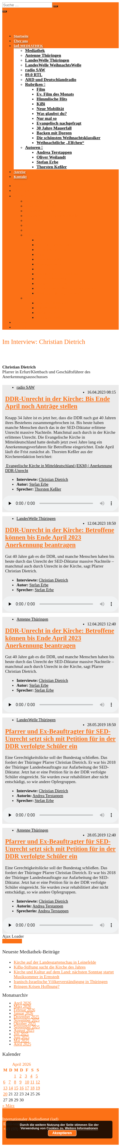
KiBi (41, 104)
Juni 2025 (21, 1037)
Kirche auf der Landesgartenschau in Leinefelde (55, 962)
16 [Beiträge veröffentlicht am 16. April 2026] (21, 1088)
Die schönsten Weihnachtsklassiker (68, 137)
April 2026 (22, 1003)
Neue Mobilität (50, 108)
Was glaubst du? (52, 113)
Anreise (20, 172)
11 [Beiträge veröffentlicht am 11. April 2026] (32, 1082)
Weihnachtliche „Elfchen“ (60, 142)
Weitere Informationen (81, 1128)
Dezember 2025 (26, 1017)
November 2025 (27, 1020)
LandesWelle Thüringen (47, 60)
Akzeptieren (62, 1133)
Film (41, 89)
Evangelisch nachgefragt (59, 123)
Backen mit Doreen (54, 133)
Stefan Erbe (47, 162)
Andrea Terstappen (54, 152)
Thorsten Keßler (52, 167)
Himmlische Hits (52, 99)
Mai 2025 (21, 1041)
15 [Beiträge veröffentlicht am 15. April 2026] (16, 1088)
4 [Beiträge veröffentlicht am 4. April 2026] (31, 1076)
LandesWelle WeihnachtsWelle (53, 65)
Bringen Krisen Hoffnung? (37, 986)
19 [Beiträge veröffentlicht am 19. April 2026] (38, 1088)
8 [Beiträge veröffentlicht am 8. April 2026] (15, 1082)
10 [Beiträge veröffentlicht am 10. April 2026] (27, 1082)
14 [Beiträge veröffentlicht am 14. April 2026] (11, 1088)
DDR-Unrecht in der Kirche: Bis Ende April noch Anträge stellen (57, 402)
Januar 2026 (23, 1013)
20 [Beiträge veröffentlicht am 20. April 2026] (5, 1094)
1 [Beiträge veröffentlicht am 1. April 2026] (15, 1076)
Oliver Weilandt (51, 157)
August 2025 (24, 1030)
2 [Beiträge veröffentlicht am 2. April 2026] (20, 1076)
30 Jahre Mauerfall (54, 128)
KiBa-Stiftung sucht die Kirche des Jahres (50, 967)
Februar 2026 (24, 1010)
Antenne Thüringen (43, 55)
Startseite (21, 36)
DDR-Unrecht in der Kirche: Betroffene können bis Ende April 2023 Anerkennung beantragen (59, 537)
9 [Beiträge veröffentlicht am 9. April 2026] (20, 1082)
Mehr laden (12, 941)
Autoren (32, 147)
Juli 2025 (21, 1034)
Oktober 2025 (25, 1024)
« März (8, 1105)
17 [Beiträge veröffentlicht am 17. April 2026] (27, 1088)
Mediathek (35, 50)
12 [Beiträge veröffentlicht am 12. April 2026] (38, 1082)
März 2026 (22, 1006)
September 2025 (27, 1027)
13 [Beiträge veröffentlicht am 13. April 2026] (5, 1088)
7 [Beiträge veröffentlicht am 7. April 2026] (10, 1082)
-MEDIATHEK (28, 46)
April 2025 (22, 1044)
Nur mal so (47, 118)
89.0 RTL (33, 74)
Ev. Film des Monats (55, 94)
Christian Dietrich (53, 479)
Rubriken (34, 84)
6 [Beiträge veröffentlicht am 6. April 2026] (4, 1082)
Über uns (21, 41)
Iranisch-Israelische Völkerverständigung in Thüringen (61, 981)
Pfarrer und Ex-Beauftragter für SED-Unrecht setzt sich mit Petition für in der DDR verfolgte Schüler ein (60, 739)
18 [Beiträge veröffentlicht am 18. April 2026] (32, 1088)
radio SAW (35, 70)
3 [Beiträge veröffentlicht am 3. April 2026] (26, 1076)
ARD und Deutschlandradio (50, 79)
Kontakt (20, 177)
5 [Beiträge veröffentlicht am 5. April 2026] (37, 1076)
